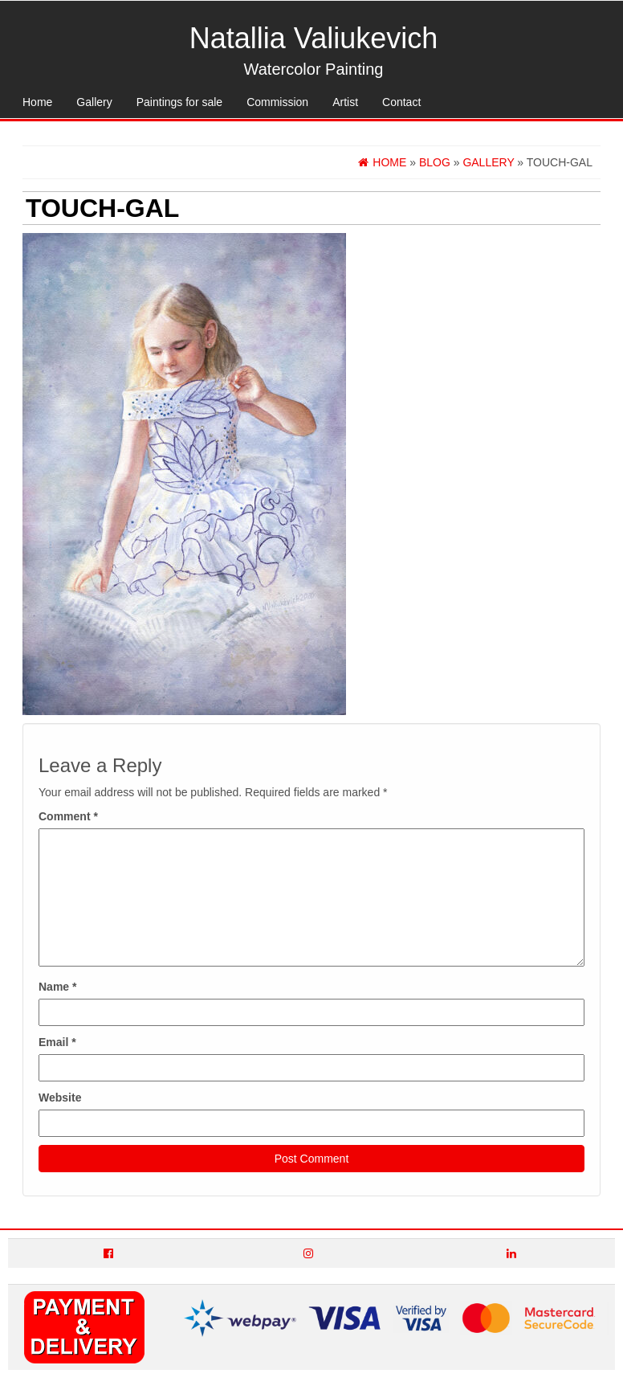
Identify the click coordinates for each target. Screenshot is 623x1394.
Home (37, 102)
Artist (345, 102)
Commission (277, 102)
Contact (401, 102)
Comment (68, 816)
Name (57, 986)
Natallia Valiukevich (313, 38)
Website (60, 1097)
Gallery (94, 102)
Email (57, 1042)
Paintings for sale (179, 102)
